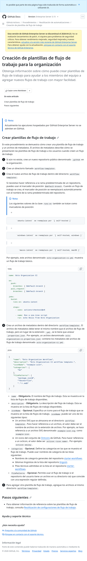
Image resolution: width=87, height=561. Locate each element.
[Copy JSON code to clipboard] (81, 350)
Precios (55, 551)
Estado (46, 551)
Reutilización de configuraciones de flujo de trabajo (50, 507)
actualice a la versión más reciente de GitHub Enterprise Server (49, 42)
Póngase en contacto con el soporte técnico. (23, 534)
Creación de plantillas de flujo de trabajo (24, 25)
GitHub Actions (13, 22)
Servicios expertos (68, 551)
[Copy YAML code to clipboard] (81, 269)
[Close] (79, 4)
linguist (63, 462)
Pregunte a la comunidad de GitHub (19, 530)
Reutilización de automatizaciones (54, 22)
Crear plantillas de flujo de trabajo (30, 137)
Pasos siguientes (17, 497)
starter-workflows (73, 458)
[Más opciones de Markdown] (29, 91)
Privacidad (36, 551)
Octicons (45, 437)
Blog (80, 551)
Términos (26, 551)
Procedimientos (30, 22)
